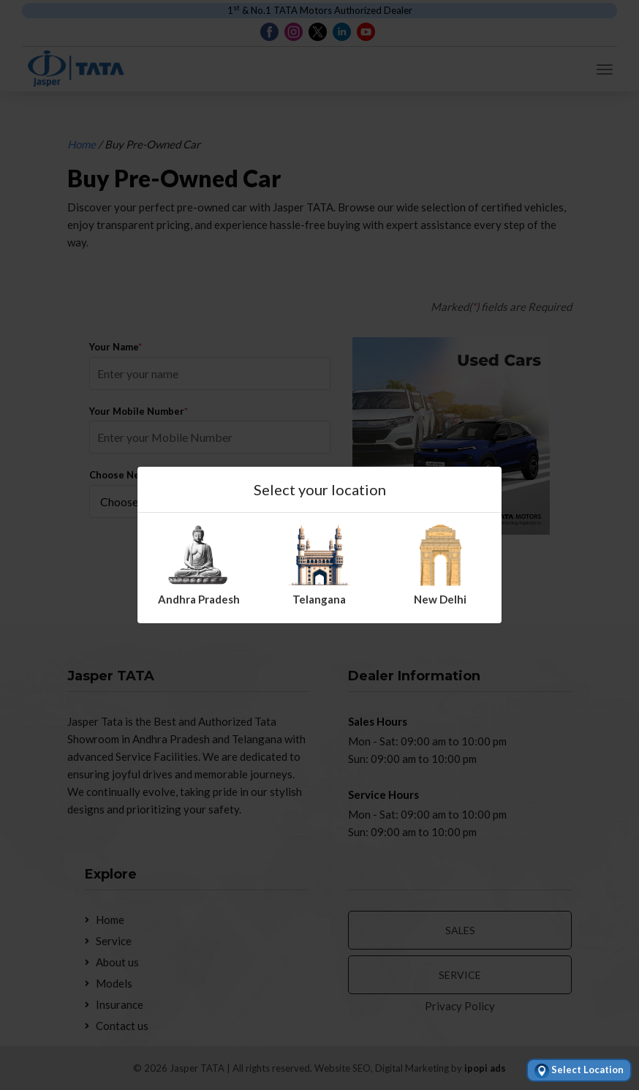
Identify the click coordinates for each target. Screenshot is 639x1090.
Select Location (579, 1071)
